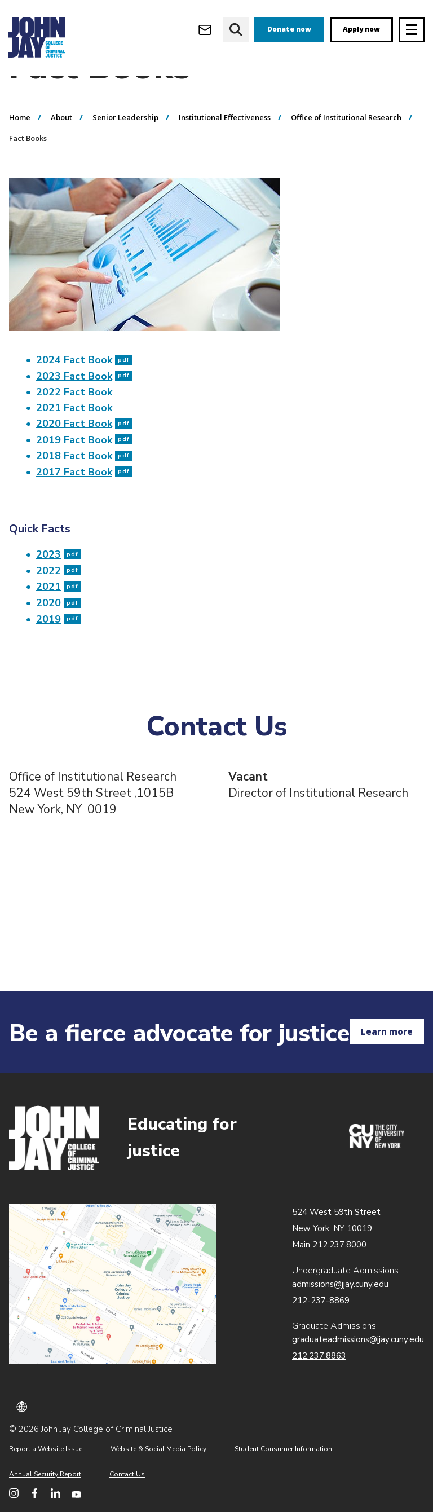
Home (19, 160)
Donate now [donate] (289, 29)
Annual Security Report (45, 1474)
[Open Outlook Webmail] (205, 29)
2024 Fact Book (84, 402)
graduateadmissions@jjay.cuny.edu (358, 1339)
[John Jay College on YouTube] (76, 1493)
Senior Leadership (125, 160)
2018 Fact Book (84, 498)
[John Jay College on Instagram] (14, 1493)
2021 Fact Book (74, 450)
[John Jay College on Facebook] (34, 1493)
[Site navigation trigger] (412, 29)
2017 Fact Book (84, 514)
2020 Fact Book (84, 466)
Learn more (387, 1031)
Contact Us (127, 1474)
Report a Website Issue (45, 1448)
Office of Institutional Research (346, 160)
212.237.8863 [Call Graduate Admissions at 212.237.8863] (319, 1355)
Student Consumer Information (283, 1448)
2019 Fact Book (84, 482)
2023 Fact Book (84, 418)
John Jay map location (112, 1284)
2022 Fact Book (74, 434)
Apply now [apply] (361, 29)
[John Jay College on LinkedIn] (55, 1493)
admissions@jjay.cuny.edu (340, 1284)
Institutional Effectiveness (225, 160)
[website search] (236, 29)
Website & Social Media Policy (158, 1448)
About (61, 160)
